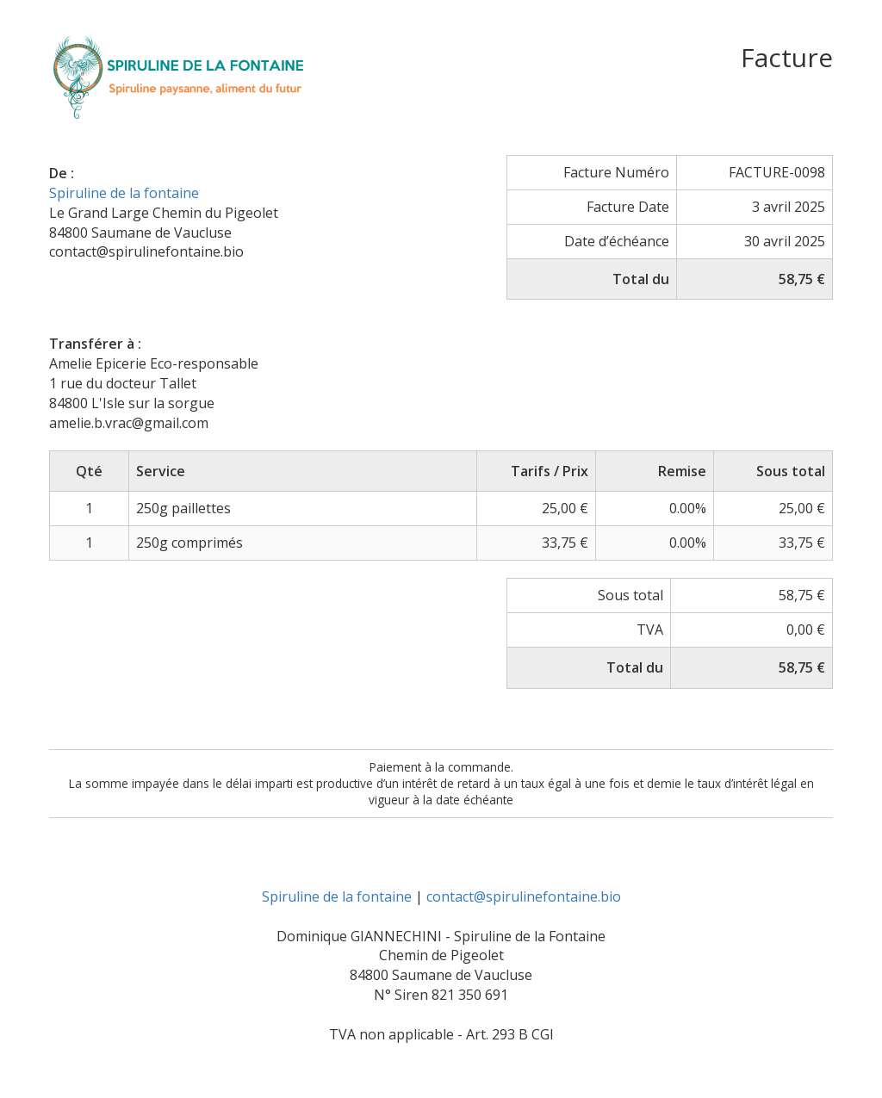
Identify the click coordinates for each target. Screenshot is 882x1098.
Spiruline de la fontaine (124, 192)
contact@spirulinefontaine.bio (523, 896)
